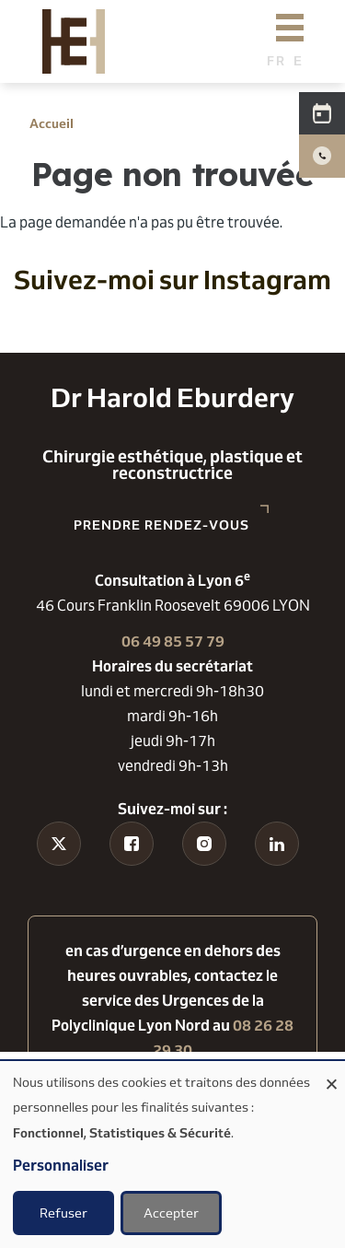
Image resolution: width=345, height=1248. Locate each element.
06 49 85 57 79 (172, 641)
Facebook (132, 890)
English (303, 60)
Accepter (171, 1213)
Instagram (204, 890)
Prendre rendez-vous (161, 525)
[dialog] (172, 1154)
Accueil (51, 123)
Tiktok (59, 878)
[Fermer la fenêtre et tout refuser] (331, 1072)
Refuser (63, 1213)
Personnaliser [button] (61, 1165)
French (276, 60)
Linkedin (276, 878)
